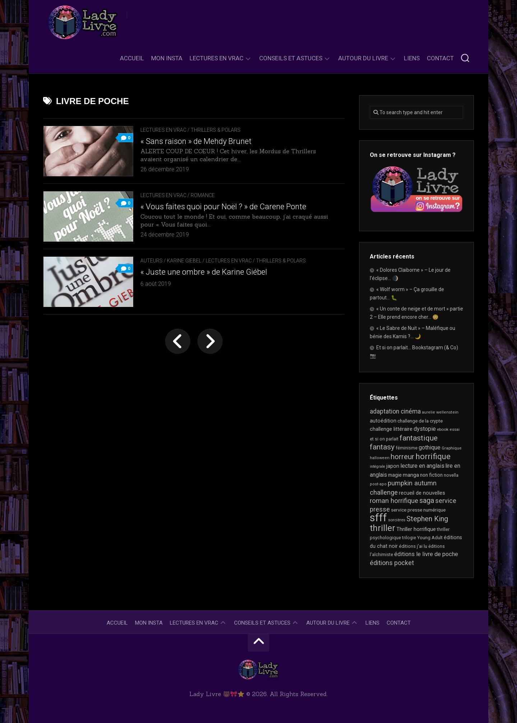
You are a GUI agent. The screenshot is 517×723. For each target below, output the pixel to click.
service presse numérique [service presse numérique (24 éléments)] (418, 510)
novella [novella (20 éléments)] (451, 475)
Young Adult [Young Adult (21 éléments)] (430, 537)
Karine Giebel (184, 260)
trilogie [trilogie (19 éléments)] (409, 537)
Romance (203, 195)
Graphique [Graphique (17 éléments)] (451, 448)
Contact (440, 58)
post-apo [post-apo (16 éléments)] (378, 484)
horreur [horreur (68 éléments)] (402, 456)
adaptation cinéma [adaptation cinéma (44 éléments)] (395, 411)
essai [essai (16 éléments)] (455, 429)
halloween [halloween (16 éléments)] (380, 458)
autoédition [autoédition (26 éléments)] (383, 421)
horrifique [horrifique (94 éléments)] (433, 456)
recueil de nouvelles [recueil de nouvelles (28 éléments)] (422, 493)
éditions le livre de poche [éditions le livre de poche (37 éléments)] (426, 554)
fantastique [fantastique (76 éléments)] (419, 437)
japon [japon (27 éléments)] (392, 466)
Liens (412, 58)
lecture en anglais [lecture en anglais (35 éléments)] (422, 465)
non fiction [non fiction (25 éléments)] (431, 475)
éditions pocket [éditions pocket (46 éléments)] (392, 562)
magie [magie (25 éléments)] (395, 475)
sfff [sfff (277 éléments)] (378, 518)
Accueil (132, 58)
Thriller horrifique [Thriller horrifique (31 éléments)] (416, 529)
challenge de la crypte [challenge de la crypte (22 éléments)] (420, 421)
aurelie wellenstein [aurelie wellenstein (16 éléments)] (440, 412)
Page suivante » (210, 341)
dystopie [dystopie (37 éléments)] (425, 428)
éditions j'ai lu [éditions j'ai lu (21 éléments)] (413, 546)
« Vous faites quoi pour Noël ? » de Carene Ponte (223, 206)
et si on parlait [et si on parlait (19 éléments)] (384, 439)
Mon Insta (166, 58)
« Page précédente (177, 341)
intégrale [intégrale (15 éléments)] (377, 466)
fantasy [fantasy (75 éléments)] (382, 447)
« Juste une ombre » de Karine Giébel (203, 271)
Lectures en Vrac (216, 58)
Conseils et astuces (290, 58)
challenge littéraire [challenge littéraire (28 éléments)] (391, 429)
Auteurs (151, 260)
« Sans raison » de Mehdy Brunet (196, 141)
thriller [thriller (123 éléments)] (382, 528)
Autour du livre (363, 58)
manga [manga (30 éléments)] (411, 475)
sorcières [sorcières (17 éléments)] (396, 519)
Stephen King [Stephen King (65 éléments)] (427, 518)
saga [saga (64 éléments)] (426, 500)
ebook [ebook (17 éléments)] (442, 429)
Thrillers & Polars (216, 130)
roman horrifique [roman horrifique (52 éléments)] (394, 501)
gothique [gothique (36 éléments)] (430, 447)
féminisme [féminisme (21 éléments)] (407, 448)
